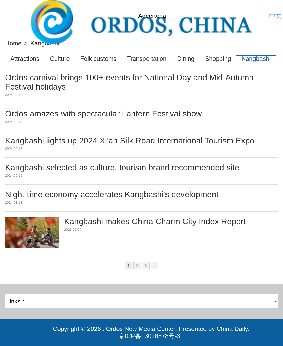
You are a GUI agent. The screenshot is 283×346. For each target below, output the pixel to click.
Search (261, 16)
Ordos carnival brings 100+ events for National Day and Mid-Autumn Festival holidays (129, 82)
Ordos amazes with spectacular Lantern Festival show (103, 113)
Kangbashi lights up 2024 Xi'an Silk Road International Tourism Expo (129, 140)
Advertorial (153, 15)
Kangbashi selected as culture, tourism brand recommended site (122, 167)
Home (13, 43)
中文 (275, 15)
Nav (13, 16)
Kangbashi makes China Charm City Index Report (155, 221)
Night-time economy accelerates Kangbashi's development (111, 194)
